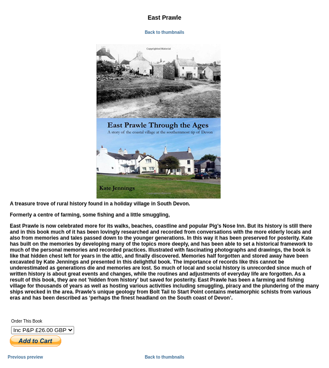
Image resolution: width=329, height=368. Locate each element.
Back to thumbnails (164, 32)
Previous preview (25, 357)
